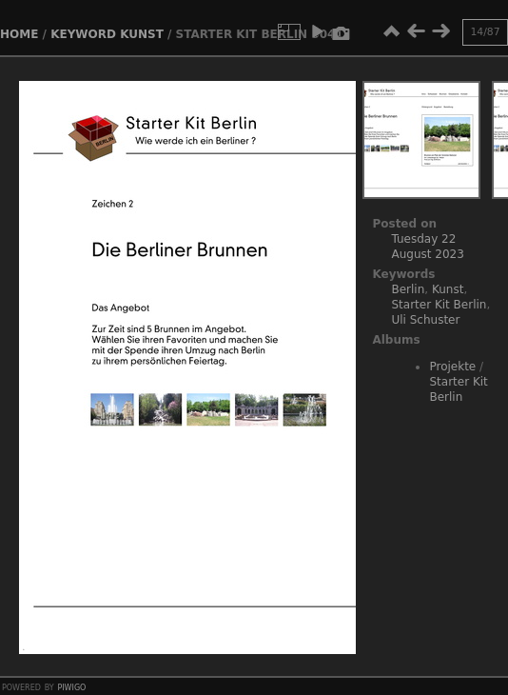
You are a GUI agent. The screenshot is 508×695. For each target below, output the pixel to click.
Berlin (407, 289)
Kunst (142, 34)
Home (19, 34)
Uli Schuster (425, 320)
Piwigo (71, 686)
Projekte (452, 366)
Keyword (83, 34)
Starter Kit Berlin (438, 304)
